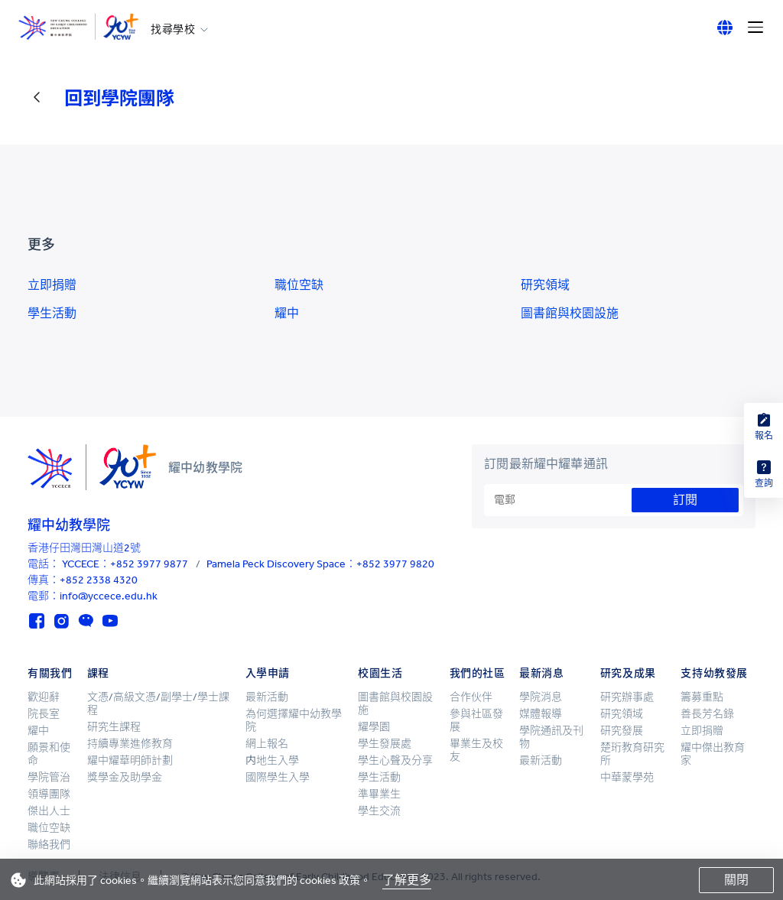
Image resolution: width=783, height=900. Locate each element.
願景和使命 (49, 754)
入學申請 (267, 673)
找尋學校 (173, 29)
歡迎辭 (44, 696)
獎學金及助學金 (124, 777)
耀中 (287, 313)
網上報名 (266, 743)
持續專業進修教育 (130, 743)
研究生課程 (114, 726)
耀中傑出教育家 (713, 754)
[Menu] (755, 27)
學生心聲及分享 (395, 760)
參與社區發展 (476, 720)
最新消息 (541, 673)
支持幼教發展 (714, 673)
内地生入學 (272, 760)
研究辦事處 (627, 696)
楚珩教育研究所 (632, 754)
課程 (98, 673)
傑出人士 (49, 810)
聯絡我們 (49, 844)
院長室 (44, 713)
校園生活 (380, 673)
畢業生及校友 (476, 750)
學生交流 (379, 810)
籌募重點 (702, 696)
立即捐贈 (52, 285)
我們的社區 (477, 673)
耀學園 (374, 726)
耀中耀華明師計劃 (130, 760)
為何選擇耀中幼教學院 (293, 720)
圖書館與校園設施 (570, 313)
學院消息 (540, 696)
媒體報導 (540, 713)
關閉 (736, 879)
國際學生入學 (277, 777)
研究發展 (621, 730)
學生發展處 (384, 743)
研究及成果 (628, 673)
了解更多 (406, 879)
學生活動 (52, 313)
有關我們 (50, 673)
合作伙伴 (471, 696)
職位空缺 (299, 285)
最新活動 (266, 696)
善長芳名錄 (707, 713)
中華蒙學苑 (627, 777)
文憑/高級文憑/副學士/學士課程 (158, 703)
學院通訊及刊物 (551, 737)
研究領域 (545, 285)
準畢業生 (379, 794)
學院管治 (49, 777)
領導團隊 (49, 794)
